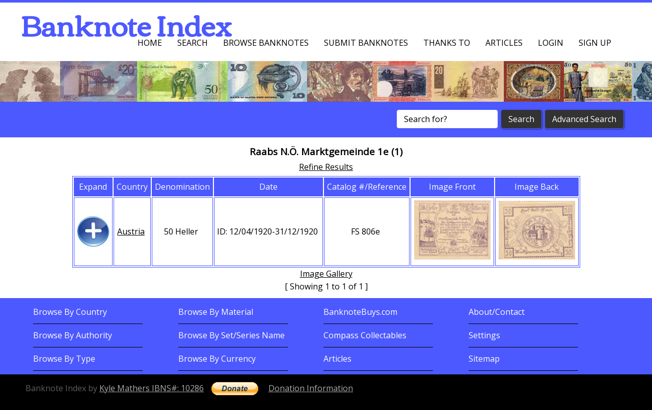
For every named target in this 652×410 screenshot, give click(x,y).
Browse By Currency (217, 358)
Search (192, 42)
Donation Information (310, 388)
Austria (131, 231)
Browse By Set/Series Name (231, 335)
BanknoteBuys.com (360, 311)
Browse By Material (215, 311)
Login (550, 42)
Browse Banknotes (266, 42)
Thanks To (446, 42)
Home (150, 42)
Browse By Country (70, 311)
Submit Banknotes (366, 42)
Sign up (595, 42)
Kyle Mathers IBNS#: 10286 (151, 388)
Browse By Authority (72, 335)
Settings (484, 335)
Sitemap (484, 358)
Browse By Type (64, 358)
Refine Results (326, 166)
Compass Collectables (364, 335)
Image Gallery (326, 273)
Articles (504, 42)
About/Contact (497, 311)
